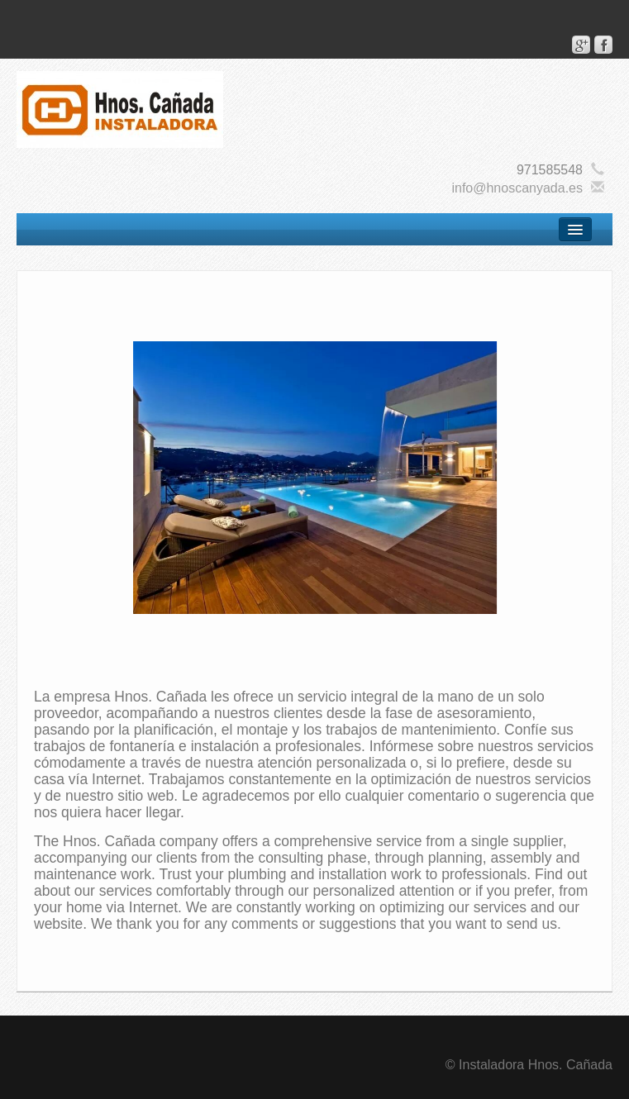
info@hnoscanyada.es (517, 188)
